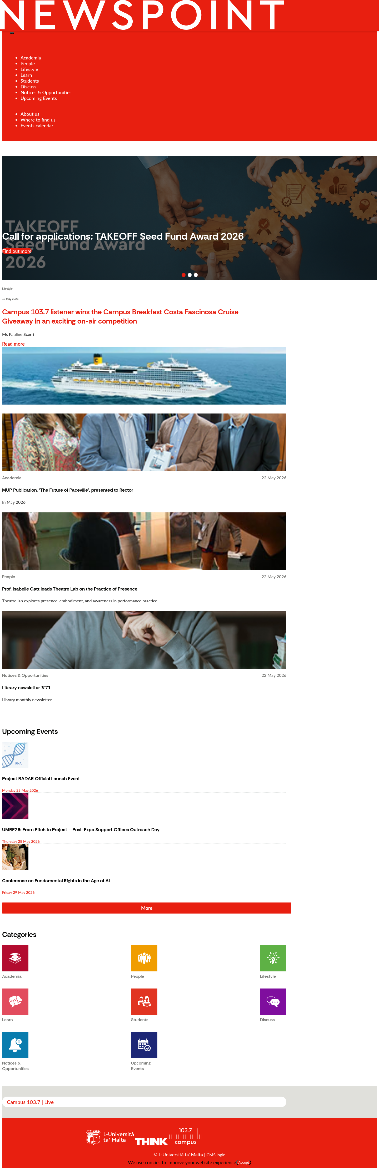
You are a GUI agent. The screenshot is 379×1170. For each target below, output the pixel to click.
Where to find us (38, 120)
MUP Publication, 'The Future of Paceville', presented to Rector (67, 490)
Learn (26, 75)
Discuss (28, 86)
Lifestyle (29, 69)
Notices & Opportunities (46, 92)
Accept (243, 1162)
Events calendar (37, 125)
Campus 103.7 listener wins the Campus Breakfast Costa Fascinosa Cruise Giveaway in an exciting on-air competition (120, 316)
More (146, 908)
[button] (184, 275)
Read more (13, 344)
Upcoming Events (39, 98)
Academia (31, 57)
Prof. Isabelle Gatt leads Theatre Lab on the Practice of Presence (69, 589)
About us (30, 114)
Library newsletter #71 (26, 687)
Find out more (17, 251)
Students (30, 81)
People (28, 63)
